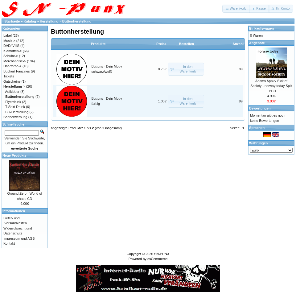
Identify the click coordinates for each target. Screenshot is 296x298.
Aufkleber (12, 91)
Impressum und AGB (19, 238)
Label (7, 35)
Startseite (12, 21)
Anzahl (238, 44)
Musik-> (9, 41)
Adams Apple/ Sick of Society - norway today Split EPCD (271, 86)
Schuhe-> (10, 56)
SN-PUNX (162, 254)
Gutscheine (12, 81)
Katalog (30, 21)
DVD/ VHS (11, 46)
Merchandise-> (14, 61)
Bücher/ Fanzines (16, 71)
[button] (236, 9)
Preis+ (161, 44)
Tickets (8, 76)
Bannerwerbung (15, 117)
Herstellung (49, 21)
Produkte (98, 44)
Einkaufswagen (261, 28)
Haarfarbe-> (12, 66)
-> (14, 86)
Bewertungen (260, 108)
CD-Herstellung (16, 112)
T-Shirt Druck (15, 107)
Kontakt (9, 243)
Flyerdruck (13, 102)
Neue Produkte (14, 155)
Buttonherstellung (77, 21)
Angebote (257, 43)
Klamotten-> (12, 51)
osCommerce (157, 259)
